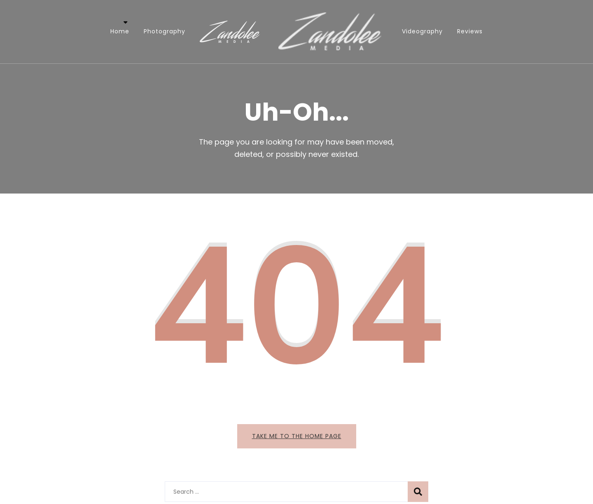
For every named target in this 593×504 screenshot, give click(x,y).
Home (119, 31)
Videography (422, 31)
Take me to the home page (296, 436)
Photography (164, 31)
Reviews (470, 31)
